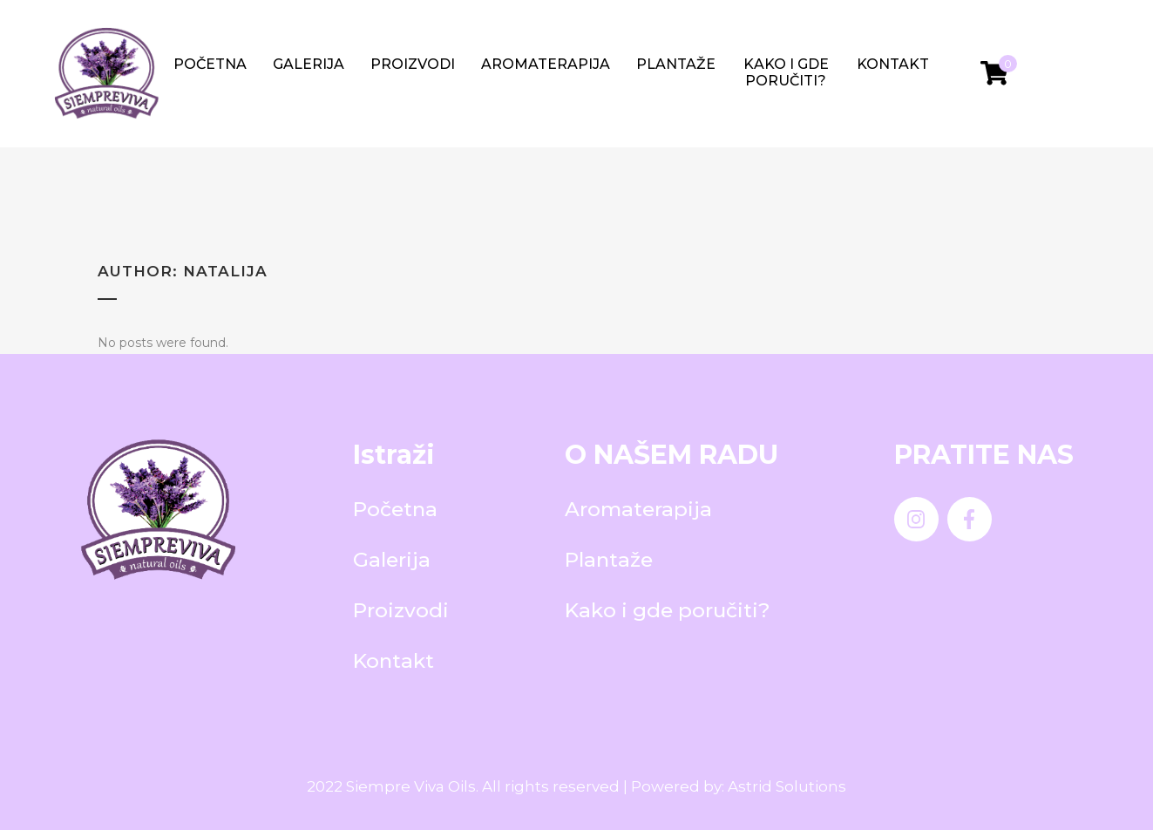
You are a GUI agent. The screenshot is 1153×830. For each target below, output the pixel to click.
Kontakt (893, 64)
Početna (210, 64)
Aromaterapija (545, 64)
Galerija (308, 64)
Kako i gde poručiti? (786, 72)
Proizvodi (412, 64)
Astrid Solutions (787, 786)
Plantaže (676, 64)
